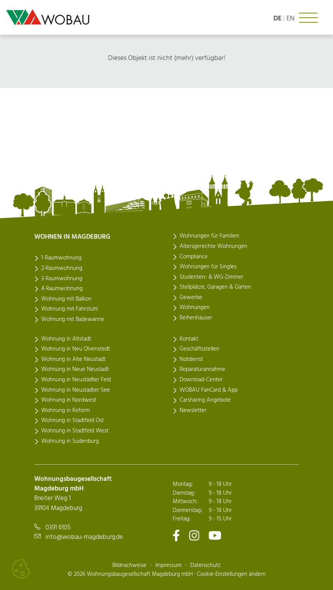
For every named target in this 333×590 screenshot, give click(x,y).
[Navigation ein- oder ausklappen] (308, 18)
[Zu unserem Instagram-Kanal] (194, 535)
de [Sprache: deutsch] (277, 18)
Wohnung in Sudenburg (70, 441)
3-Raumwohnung (61, 278)
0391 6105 (58, 527)
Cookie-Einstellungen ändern (231, 574)
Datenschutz (205, 565)
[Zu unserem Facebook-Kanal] (176, 535)
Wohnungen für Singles (208, 266)
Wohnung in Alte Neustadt (73, 359)
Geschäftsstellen (199, 349)
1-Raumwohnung (61, 258)
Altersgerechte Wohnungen (213, 246)
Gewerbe (191, 297)
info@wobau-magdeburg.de (84, 537)
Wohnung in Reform (65, 410)
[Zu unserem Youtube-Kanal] (214, 535)
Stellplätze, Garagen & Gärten (215, 287)
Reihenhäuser (196, 317)
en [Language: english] (290, 18)
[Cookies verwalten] (21, 568)
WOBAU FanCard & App (209, 390)
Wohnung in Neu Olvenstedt (75, 349)
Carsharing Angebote (205, 400)
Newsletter (193, 410)
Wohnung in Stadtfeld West (74, 430)
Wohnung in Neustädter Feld (76, 379)
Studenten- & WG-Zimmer (211, 277)
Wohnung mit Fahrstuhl (69, 309)
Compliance (194, 256)
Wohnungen (195, 307)
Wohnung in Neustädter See (75, 390)
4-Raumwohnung (62, 288)
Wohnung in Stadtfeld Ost (72, 420)
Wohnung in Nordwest (68, 400)
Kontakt (189, 339)
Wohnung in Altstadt (66, 339)
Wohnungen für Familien (209, 236)
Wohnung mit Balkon (66, 299)
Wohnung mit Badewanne (72, 319)
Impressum (168, 565)
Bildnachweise (129, 565)
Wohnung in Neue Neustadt (75, 369)
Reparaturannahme (202, 369)
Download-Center (201, 379)
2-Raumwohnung (61, 268)
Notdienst (191, 359)
